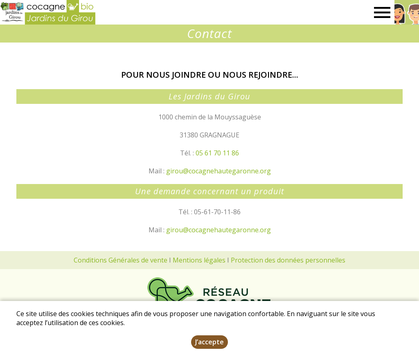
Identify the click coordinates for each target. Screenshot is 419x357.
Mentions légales (199, 260)
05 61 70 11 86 (217, 152)
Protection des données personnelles (288, 260)
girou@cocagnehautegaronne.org (218, 170)
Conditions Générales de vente (120, 260)
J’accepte (209, 341)
